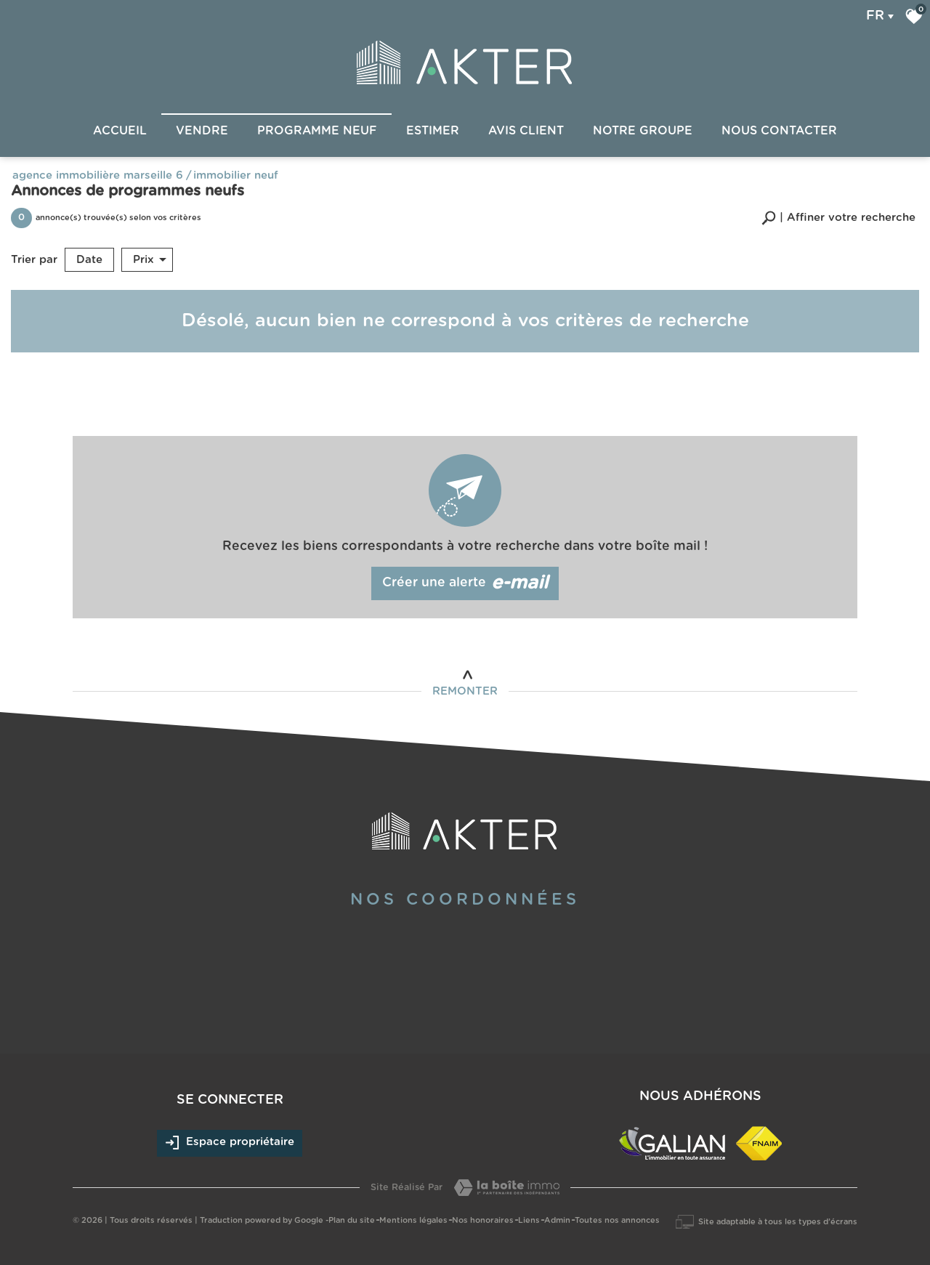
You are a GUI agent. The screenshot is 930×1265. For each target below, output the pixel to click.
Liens (529, 1220)
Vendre (202, 131)
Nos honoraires (483, 1220)
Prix (149, 260)
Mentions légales (413, 1220)
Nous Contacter (779, 131)
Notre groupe (642, 131)
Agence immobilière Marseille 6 (97, 175)
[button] (838, 217)
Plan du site (351, 1220)
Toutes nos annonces (617, 1220)
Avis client (526, 131)
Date (89, 259)
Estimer (432, 131)
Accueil (120, 131)
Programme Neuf (317, 131)
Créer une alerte (465, 583)
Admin (557, 1220)
